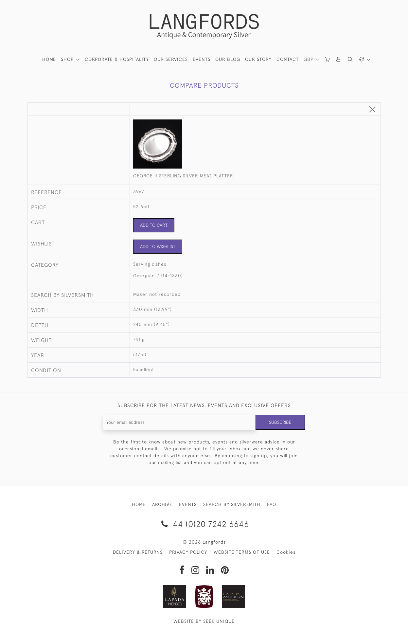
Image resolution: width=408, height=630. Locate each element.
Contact (287, 59)
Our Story (258, 59)
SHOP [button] (68, 59)
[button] (339, 59)
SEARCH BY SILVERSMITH (231, 504)
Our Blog (227, 59)
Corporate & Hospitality (117, 59)
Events (201, 59)
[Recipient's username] (179, 422)
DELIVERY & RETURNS (138, 552)
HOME (49, 59)
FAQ (271, 504)
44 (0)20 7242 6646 (204, 524)
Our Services (171, 59)
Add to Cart (154, 225)
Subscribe (280, 422)
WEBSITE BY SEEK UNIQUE (204, 621)
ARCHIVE (162, 504)
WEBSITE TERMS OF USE (242, 552)
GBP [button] (309, 59)
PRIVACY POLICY (188, 552)
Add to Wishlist (158, 246)
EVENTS (188, 504)
